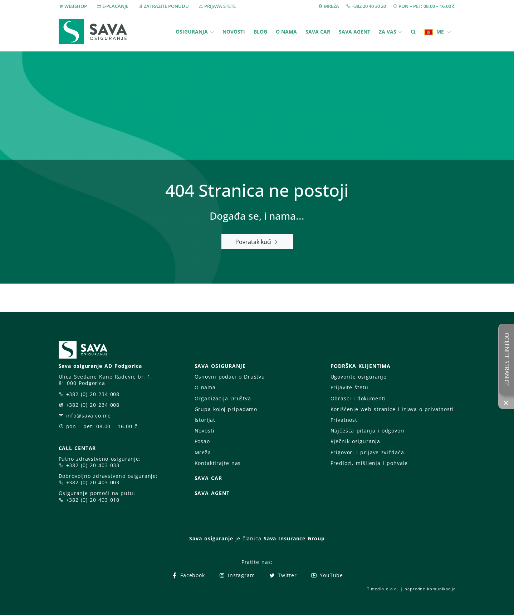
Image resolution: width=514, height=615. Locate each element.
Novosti (233, 31)
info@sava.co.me (88, 415)
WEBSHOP (75, 6)
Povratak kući (257, 242)
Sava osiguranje (211, 538)
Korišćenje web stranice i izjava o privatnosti (392, 409)
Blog (260, 31)
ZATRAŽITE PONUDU (166, 6)
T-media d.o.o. (382, 588)
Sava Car (317, 31)
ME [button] (434, 31)
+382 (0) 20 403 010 (93, 499)
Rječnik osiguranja (356, 441)
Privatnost (344, 419)
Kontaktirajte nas (218, 463)
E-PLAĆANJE (115, 6)
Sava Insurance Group (294, 538)
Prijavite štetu (349, 387)
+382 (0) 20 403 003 (93, 482)
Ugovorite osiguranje (359, 376)
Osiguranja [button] (192, 31)
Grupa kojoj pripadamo (226, 409)
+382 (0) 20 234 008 (93, 394)
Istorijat (205, 419)
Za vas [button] (387, 31)
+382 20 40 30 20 (369, 6)
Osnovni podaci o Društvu (230, 376)
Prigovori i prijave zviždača (367, 452)
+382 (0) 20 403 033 (93, 465)
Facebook (188, 575)
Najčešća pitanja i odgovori (368, 430)
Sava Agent (354, 31)
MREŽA (331, 6)
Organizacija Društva (223, 398)
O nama (286, 31)
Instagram (237, 575)
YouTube (326, 575)
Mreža (203, 452)
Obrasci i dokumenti (358, 398)
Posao (202, 441)
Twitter (283, 575)
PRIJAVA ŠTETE (220, 6)
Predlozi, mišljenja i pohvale (369, 463)
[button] (413, 32)
